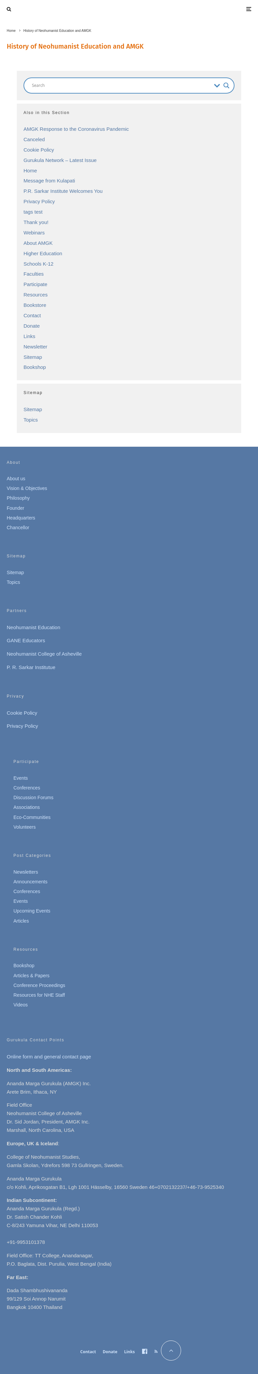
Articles (21, 921)
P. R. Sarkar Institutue (31, 667)
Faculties (34, 274)
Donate (32, 326)
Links (29, 336)
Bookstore (35, 305)
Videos (20, 1004)
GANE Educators (26, 640)
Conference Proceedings (39, 985)
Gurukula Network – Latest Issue (60, 160)
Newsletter (35, 346)
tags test (33, 212)
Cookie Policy (39, 150)
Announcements (30, 881)
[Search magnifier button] (226, 85)
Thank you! (36, 222)
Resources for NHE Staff (39, 995)
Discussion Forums (33, 797)
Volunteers (24, 827)
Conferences (26, 787)
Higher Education (43, 253)
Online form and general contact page (49, 1056)
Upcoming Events (31, 911)
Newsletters (25, 872)
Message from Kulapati (49, 180)
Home (30, 170)
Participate (35, 284)
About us (16, 478)
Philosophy (18, 498)
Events (20, 778)
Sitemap (33, 357)
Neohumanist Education (33, 627)
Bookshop (35, 367)
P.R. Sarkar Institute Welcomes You (63, 191)
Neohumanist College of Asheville (44, 654)
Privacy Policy (39, 201)
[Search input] (121, 85)
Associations (26, 807)
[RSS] (156, 1351)
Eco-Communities (31, 817)
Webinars (34, 232)
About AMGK (38, 243)
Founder (15, 508)
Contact (32, 315)
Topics (31, 420)
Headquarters (21, 517)
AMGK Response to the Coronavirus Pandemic (76, 129)
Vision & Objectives (27, 488)
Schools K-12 (38, 264)
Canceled (34, 139)
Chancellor (18, 527)
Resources (36, 294)
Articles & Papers (31, 975)
